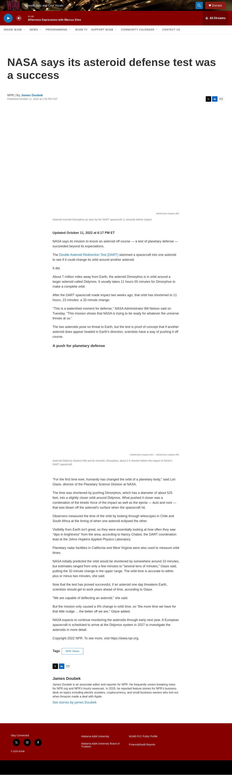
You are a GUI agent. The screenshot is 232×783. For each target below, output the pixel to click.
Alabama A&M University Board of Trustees (100, 753)
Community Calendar (137, 37)
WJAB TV (81, 37)
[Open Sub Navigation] (24, 37)
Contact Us (171, 37)
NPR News (72, 659)
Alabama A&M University (95, 744)
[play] (8, 26)
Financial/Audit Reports (142, 752)
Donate (219, 9)
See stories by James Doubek (74, 710)
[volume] (19, 26)
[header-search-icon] (200, 9)
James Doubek (32, 103)
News (34, 37)
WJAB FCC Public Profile (143, 744)
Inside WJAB (13, 37)
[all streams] (215, 26)
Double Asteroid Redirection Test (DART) (88, 263)
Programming (56, 37)
